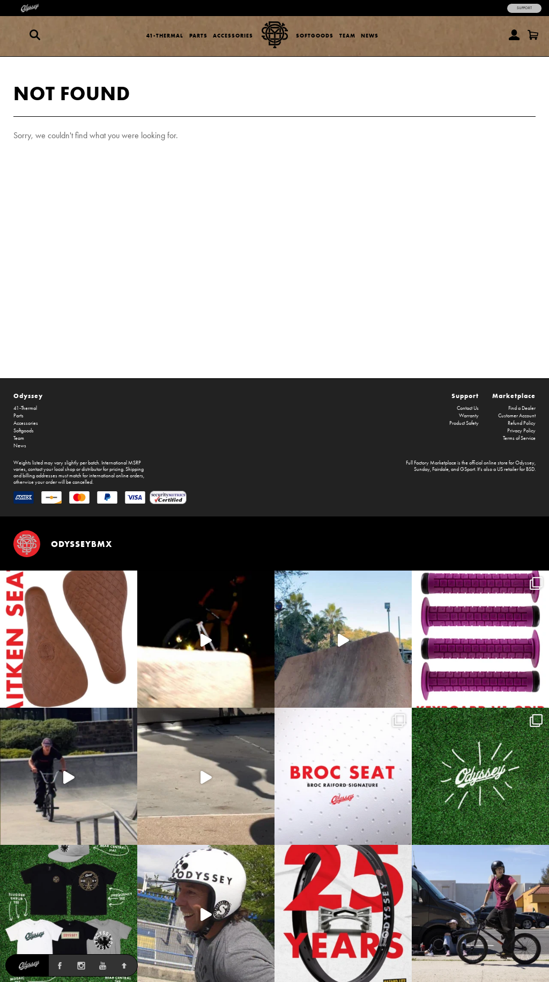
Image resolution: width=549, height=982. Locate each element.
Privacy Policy (521, 431)
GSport (467, 469)
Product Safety (464, 423)
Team (347, 35)
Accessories (233, 35)
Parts (198, 35)
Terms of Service (519, 438)
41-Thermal (164, 35)
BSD (530, 469)
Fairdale (440, 469)
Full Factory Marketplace (431, 463)
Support (524, 8)
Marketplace (514, 396)
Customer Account (517, 416)
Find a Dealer (522, 408)
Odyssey (28, 396)
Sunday (422, 469)
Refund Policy (522, 423)
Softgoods (314, 35)
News (370, 35)
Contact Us (468, 408)
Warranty (469, 416)
